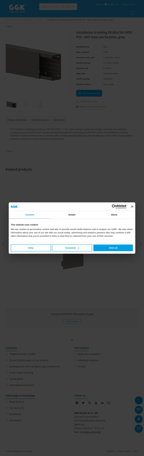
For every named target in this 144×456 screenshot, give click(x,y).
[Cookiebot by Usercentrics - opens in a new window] (114, 206)
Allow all (113, 248)
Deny (30, 248)
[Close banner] (132, 207)
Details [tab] (72, 214)
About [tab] (114, 214)
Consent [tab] (30, 214)
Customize (72, 248)
